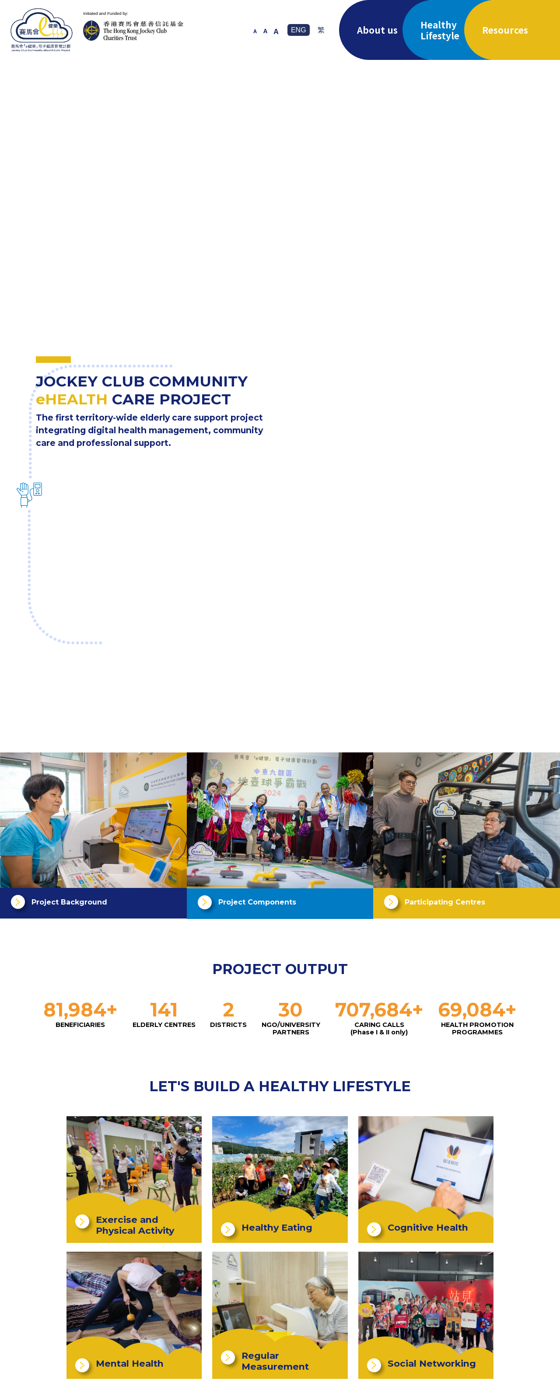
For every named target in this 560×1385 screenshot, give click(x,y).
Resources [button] (505, 29)
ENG (298, 30)
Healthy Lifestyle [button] (439, 30)
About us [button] (377, 29)
